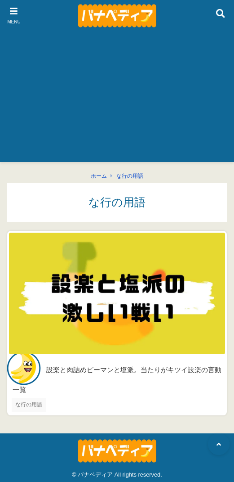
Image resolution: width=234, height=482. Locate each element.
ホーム (99, 176)
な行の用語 (129, 176)
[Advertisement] (117, 99)
